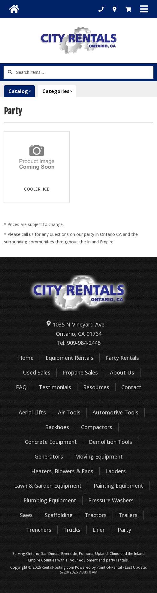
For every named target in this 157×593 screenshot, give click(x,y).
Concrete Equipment (51, 441)
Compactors (96, 427)
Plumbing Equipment (49, 500)
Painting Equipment (118, 485)
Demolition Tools (110, 441)
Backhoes (57, 427)
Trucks (71, 529)
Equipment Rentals (69, 357)
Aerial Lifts (32, 412)
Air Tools (69, 412)
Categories (59, 91)
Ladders (115, 471)
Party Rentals (122, 357)
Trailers (128, 515)
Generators (49, 456)
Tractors (96, 515)
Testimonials (55, 387)
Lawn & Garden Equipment (48, 485)
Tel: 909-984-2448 (78, 342)
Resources (96, 387)
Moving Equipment (99, 456)
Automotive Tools (115, 412)
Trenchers (38, 529)
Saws (26, 515)
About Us (122, 372)
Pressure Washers (111, 500)
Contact (131, 387)
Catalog (21, 91)
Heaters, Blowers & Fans (62, 471)
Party (124, 529)
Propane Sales (80, 372)
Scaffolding (59, 515)
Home (26, 357)
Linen (99, 529)
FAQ (21, 387)
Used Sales (36, 372)
